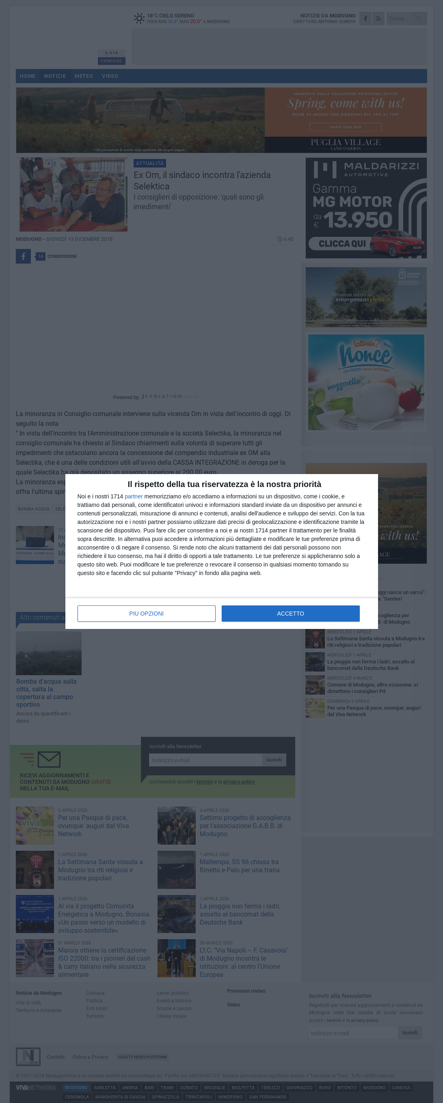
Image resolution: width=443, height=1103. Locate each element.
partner (134, 496)
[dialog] (221, 551)
